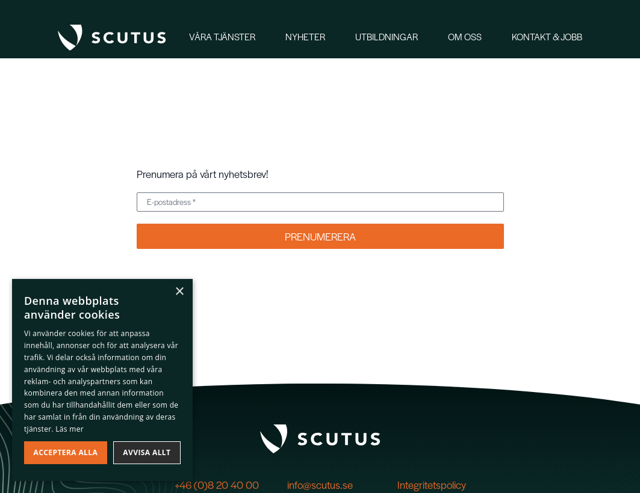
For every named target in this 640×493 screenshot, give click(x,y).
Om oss (465, 36)
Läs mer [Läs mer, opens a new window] (69, 429)
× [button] (179, 291)
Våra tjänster (222, 36)
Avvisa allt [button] (146, 452)
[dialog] (102, 380)
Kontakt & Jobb (547, 36)
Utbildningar (386, 36)
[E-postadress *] (320, 202)
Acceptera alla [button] (66, 452)
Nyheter (305, 36)
